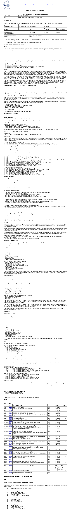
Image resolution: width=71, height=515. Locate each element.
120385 (10, 443)
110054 (10, 461)
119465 (10, 426)
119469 (10, 431)
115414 (10, 459)
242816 (10, 407)
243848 (10, 412)
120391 (10, 444)
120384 (10, 451)
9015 (10, 428)
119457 (10, 423)
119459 (10, 438)
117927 (10, 463)
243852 (10, 410)
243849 (10, 417)
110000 (10, 456)
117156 (10, 457)
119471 (10, 434)
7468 (10, 436)
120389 (10, 453)
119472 (10, 422)
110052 (10, 462)
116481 (10, 439)
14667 (10, 449)
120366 (10, 447)
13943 (10, 441)
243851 (10, 421)
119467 (10, 425)
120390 (10, 452)
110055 (10, 455)
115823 (10, 472)
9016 (10, 433)
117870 (10, 446)
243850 (10, 408)
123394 (10, 470)
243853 (10, 419)
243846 (10, 413)
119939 (10, 468)
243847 (10, 418)
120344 (10, 415)
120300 (10, 465)
